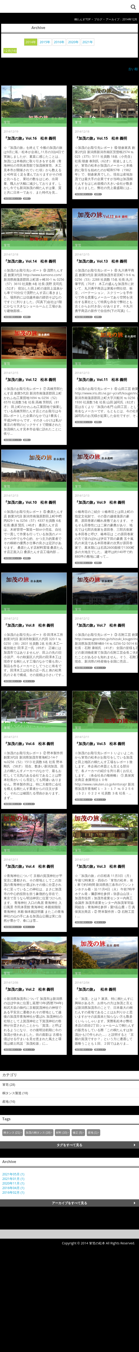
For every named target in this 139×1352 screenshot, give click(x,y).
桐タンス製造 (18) (15, 1093)
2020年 (73, 42)
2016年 (59, 42)
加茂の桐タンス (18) (38, 1132)
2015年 (45, 42)
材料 (26, 198)
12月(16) (10, 50)
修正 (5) (77, 1132)
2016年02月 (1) (13, 1192)
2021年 (87, 42)
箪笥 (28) (8, 1084)
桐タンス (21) (11, 1132)
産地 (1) (92, 1132)
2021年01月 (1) (13, 1178)
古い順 (133, 69)
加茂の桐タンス (12, 198)
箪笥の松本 (69, 6)
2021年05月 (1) (13, 1174)
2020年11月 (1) (13, 1183)
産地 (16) (8, 1101)
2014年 (30, 42)
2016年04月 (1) (13, 1188)
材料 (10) (61, 1132)
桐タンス (28, 681)
